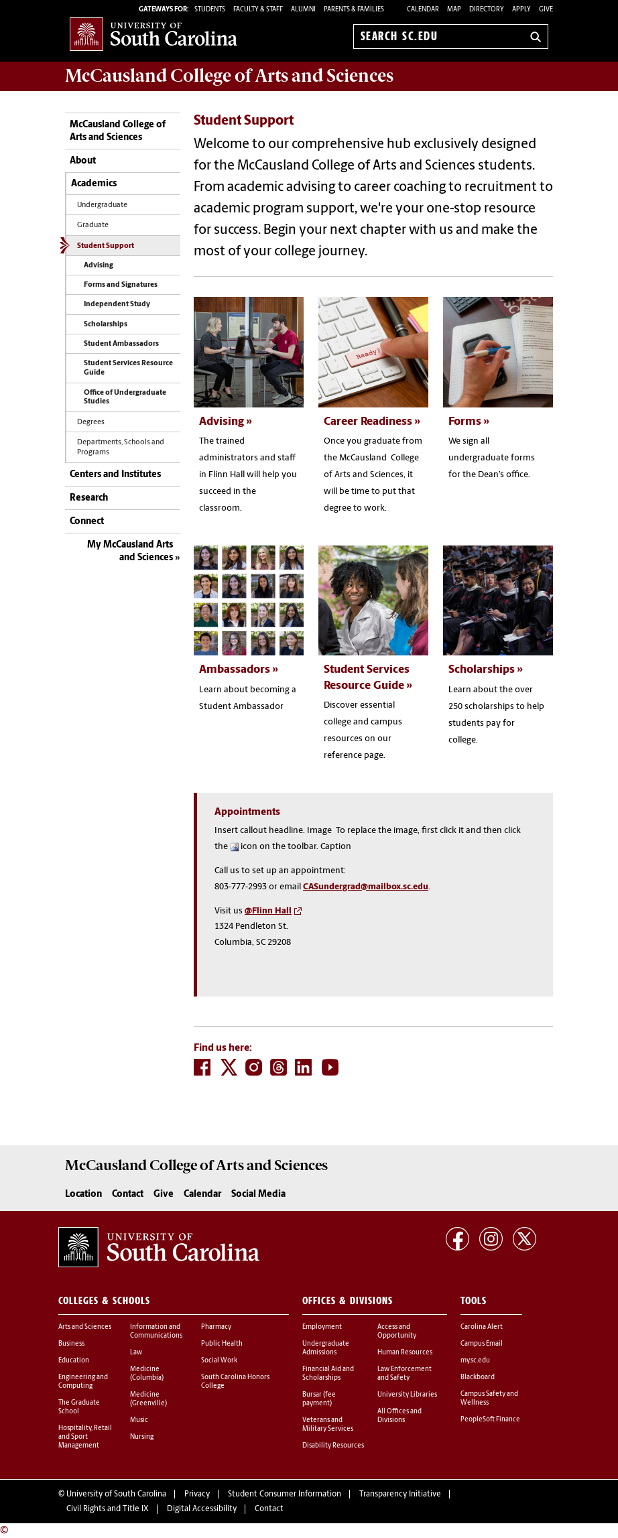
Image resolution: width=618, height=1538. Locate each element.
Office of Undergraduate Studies (125, 397)
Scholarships (105, 324)
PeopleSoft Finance (490, 1419)
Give (546, 9)
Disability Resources (333, 1446)
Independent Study (117, 304)
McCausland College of (229, 76)
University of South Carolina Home (153, 34)
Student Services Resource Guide (128, 368)
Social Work (219, 1360)
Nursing (141, 1437)
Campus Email (481, 1344)
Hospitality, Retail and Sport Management (85, 1437)
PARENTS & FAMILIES (354, 9)
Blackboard (477, 1377)
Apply (521, 9)
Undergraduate (102, 205)
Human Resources (404, 1352)
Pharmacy (216, 1327)
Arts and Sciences (84, 1327)
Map (454, 9)
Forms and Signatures (121, 285)
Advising (98, 265)
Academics (94, 184)
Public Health (222, 1344)
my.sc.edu (475, 1360)
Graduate (93, 225)
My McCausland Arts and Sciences (130, 552)
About (83, 161)
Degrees (91, 422)
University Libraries (407, 1395)
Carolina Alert (481, 1327)
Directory (486, 9)
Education (73, 1360)
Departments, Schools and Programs (120, 447)
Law (136, 1352)
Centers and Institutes (115, 475)
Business (71, 1344)
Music (139, 1420)
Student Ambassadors (121, 344)
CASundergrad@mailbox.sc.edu (365, 887)
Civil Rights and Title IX (107, 1509)
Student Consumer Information (284, 1494)
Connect (87, 522)
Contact (127, 1195)
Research (89, 498)
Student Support (105, 246)
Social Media (258, 1195)
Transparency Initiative (400, 1494)
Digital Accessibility (202, 1509)
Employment (322, 1327)
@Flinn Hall (268, 911)
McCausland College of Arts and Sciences (118, 131)
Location (83, 1195)
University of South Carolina (116, 1494)
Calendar (423, 9)
